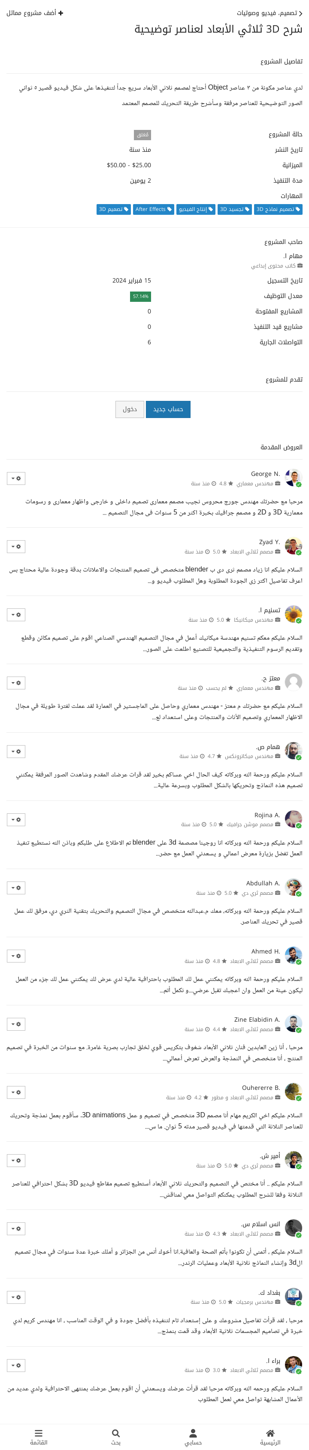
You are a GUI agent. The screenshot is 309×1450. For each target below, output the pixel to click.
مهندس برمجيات (254, 1302)
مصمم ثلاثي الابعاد (251, 552)
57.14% (140, 296)
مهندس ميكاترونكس (249, 756)
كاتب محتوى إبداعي (273, 266)
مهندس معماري (254, 483)
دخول (130, 409)
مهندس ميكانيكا (253, 620)
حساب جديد (168, 409)
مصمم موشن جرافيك (250, 824)
